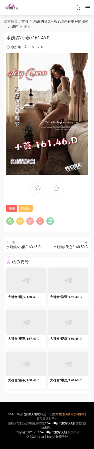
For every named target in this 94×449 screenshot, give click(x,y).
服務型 (25, 208)
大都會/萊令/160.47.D (24, 380)
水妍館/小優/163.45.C (23, 247)
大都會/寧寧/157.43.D (24, 339)
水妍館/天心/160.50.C (70, 247)
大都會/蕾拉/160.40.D (24, 297)
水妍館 (16, 47)
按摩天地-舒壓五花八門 (11, 7)
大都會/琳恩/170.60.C (66, 380)
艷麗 (12, 208)
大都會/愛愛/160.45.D (66, 339)
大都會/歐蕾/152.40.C (66, 297)
